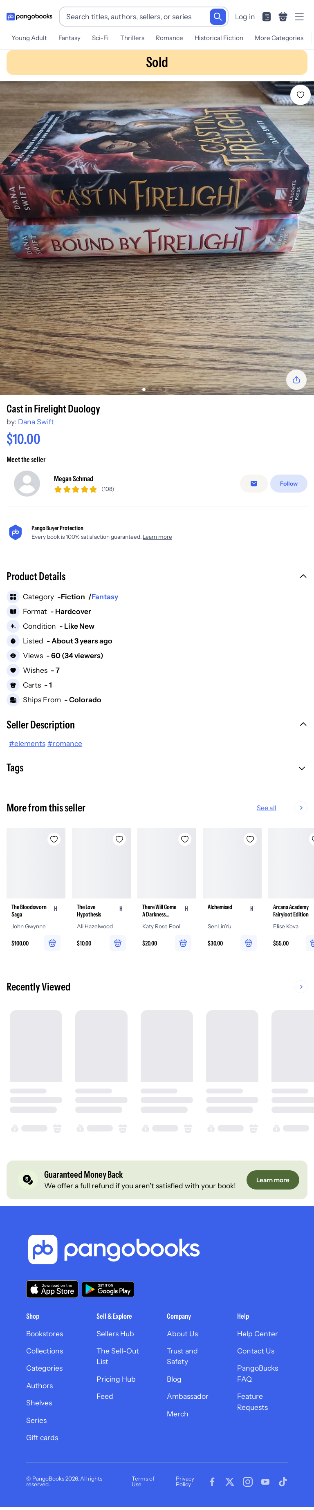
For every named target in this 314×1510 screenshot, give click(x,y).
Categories (44, 1368)
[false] (254, 484)
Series (36, 1420)
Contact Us (255, 1351)
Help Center (257, 1334)
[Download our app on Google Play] (108, 1289)
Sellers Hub (115, 1334)
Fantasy (69, 38)
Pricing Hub (116, 1379)
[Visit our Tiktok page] (283, 1482)
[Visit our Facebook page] (212, 1482)
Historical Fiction (219, 38)
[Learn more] (273, 1180)
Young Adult (29, 38)
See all (293, 807)
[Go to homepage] (29, 17)
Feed (104, 1396)
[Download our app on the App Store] (52, 1289)
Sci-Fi (100, 38)
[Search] (218, 17)
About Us (182, 1334)
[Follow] (288, 484)
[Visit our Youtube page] (265, 1482)
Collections (44, 1351)
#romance (64, 743)
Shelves (39, 1403)
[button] (157, 577)
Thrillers (132, 38)
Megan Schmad (73, 478)
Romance (169, 38)
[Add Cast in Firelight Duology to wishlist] (300, 95)
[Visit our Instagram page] (248, 1482)
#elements (27, 743)
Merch (177, 1413)
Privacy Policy (185, 1482)
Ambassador (188, 1396)
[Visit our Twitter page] (230, 1482)
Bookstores (44, 1334)
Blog (174, 1379)
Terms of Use (143, 1482)
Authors (39, 1386)
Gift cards (42, 1438)
